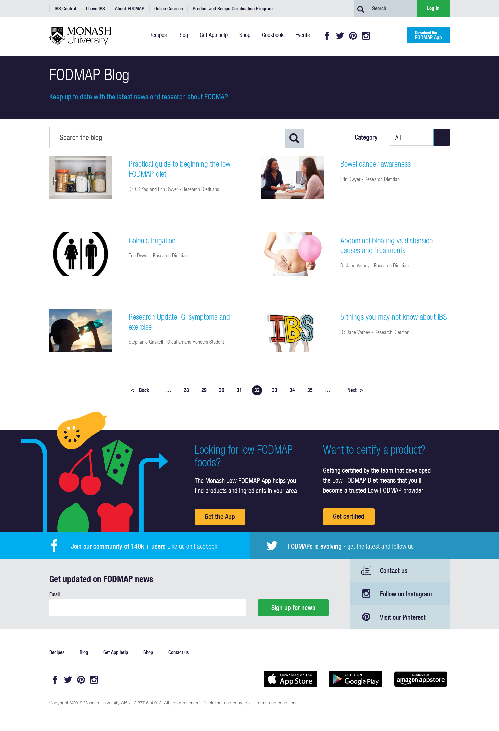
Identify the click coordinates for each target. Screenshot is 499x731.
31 (239, 390)
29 (204, 390)
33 (274, 390)
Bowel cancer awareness (375, 163)
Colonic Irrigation (152, 240)
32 (257, 390)
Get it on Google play (355, 679)
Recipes (56, 652)
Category (366, 137)
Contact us (394, 570)
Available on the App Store (290, 679)
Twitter (340, 35)
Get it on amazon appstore (421, 679)
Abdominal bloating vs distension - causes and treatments (389, 245)
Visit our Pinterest (403, 617)
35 (310, 390)
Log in (433, 8)
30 (221, 390)
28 (186, 390)
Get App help (115, 652)
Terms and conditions (277, 703)
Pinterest (353, 35)
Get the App (220, 516)
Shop (148, 652)
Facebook (327, 35)
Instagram (366, 35)
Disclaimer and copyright (226, 703)
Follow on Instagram (406, 594)
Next (355, 390)
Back (140, 390)
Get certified (348, 516)
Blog (84, 652)
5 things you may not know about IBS (393, 316)
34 (292, 390)
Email (54, 594)
